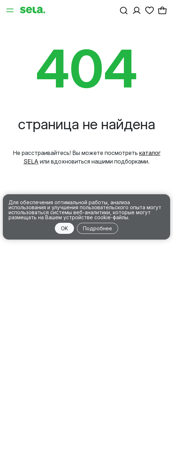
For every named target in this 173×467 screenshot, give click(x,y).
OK (64, 228)
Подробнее (97, 228)
